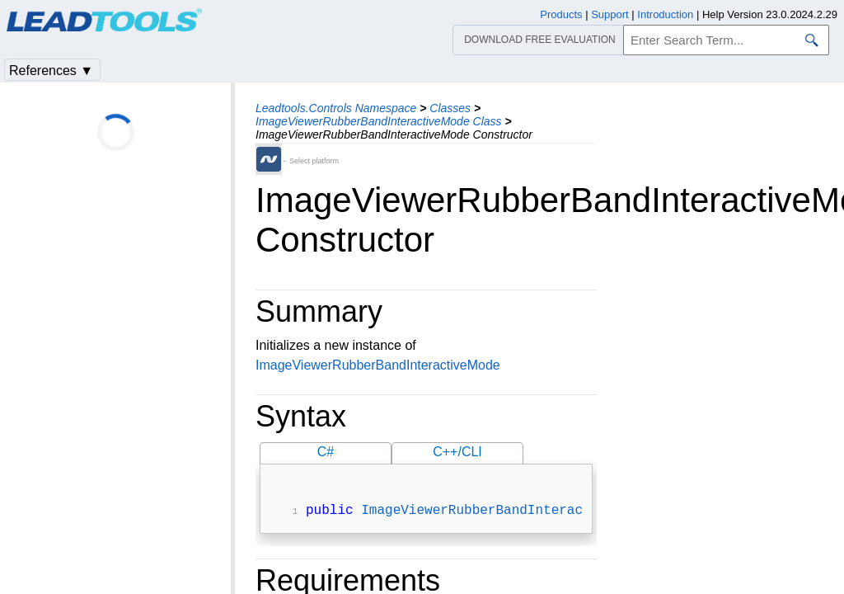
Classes (450, 108)
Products (561, 14)
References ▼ (51, 71)
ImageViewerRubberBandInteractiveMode (378, 365)
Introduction (665, 14)
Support (610, 14)
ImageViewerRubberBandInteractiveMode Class (379, 121)
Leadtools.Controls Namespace (336, 108)
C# (325, 452)
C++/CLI (457, 452)
